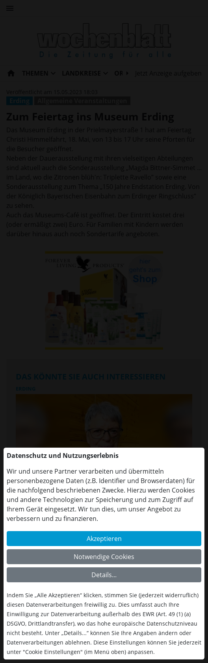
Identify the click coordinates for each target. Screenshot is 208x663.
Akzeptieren (104, 538)
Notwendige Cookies (104, 556)
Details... (104, 574)
